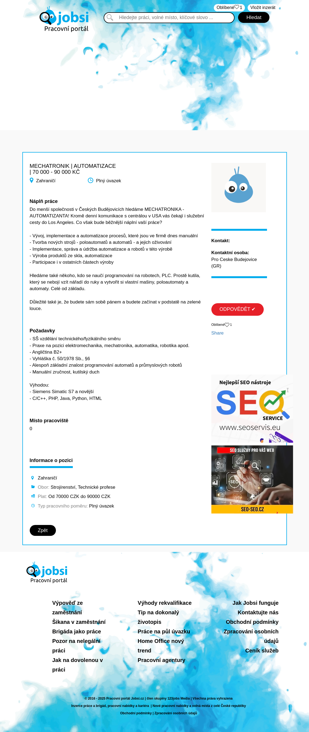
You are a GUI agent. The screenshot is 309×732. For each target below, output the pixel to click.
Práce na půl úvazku (164, 631)
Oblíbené (229, 8)
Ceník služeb (261, 651)
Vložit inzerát (262, 7)
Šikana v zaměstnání (79, 622)
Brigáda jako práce (76, 631)
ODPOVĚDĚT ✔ (238, 309)
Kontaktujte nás (258, 612)
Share (217, 333)
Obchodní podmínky (252, 622)
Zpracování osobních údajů (176, 713)
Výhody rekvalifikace (165, 603)
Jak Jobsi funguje (256, 603)
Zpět (43, 530)
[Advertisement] (154, 78)
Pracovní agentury (161, 660)
